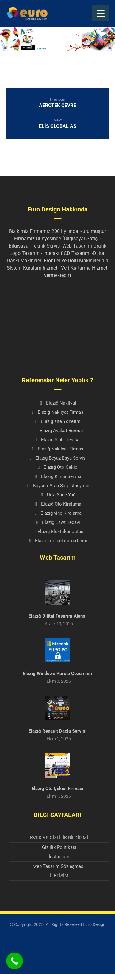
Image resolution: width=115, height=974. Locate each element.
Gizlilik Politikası (59, 847)
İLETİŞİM (59, 876)
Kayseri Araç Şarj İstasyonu (57, 485)
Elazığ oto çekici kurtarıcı (57, 540)
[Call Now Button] (14, 961)
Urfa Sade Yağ (57, 495)
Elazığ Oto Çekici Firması (57, 788)
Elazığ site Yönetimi (58, 421)
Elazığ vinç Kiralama (57, 513)
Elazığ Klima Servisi (57, 476)
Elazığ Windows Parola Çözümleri (57, 673)
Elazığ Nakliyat (57, 403)
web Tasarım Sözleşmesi (59, 866)
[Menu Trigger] (100, 13)
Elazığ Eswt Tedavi (57, 522)
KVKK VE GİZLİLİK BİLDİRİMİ (59, 838)
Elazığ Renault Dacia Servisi (57, 731)
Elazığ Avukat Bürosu (58, 430)
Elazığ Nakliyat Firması (58, 412)
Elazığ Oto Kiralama (57, 504)
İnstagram (59, 857)
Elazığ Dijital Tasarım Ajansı (57, 616)
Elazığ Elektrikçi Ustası (57, 531)
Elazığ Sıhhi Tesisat (57, 439)
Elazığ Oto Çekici (57, 467)
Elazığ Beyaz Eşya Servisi (57, 458)
